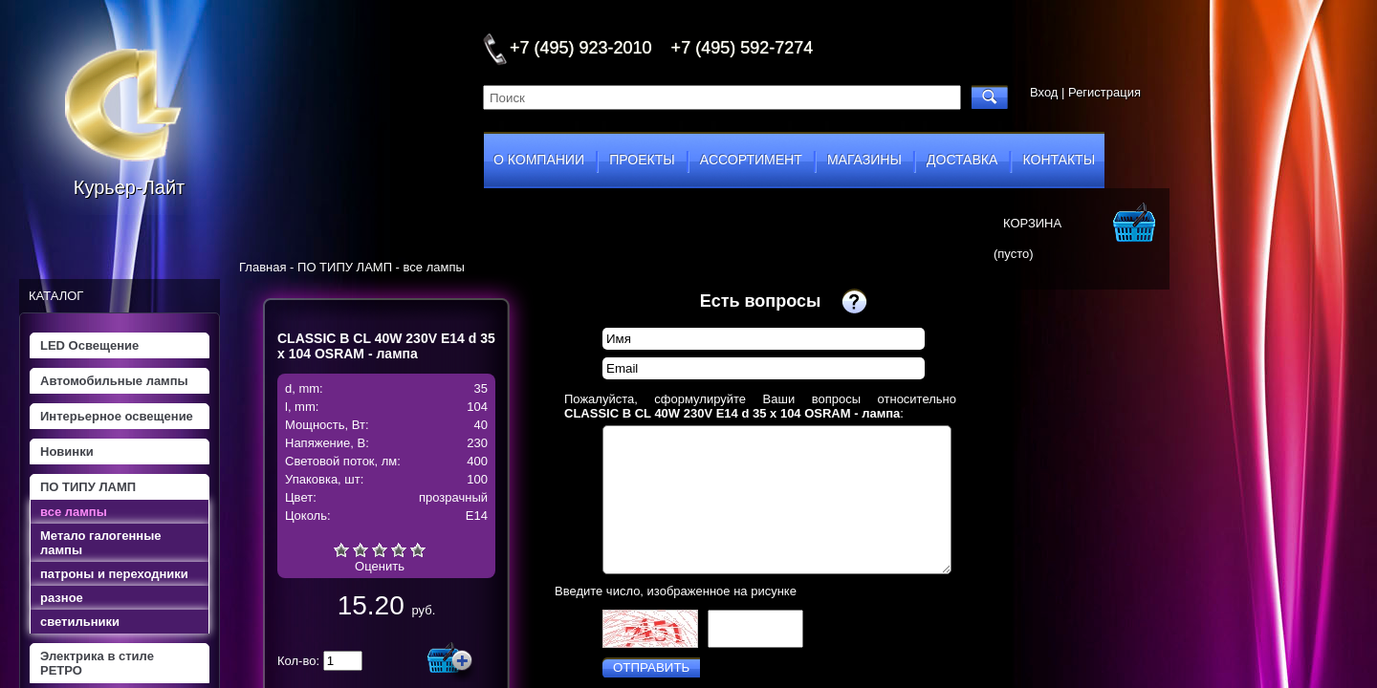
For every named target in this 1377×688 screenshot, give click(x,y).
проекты (641, 159)
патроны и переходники (114, 574)
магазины (864, 159)
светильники (80, 621)
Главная (262, 267)
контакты (1059, 159)
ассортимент (751, 159)
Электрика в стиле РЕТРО (97, 663)
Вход (1044, 92)
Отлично (417, 549)
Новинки (67, 451)
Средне (379, 549)
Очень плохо (341, 549)
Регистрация (1104, 92)
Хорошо (398, 549)
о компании (538, 159)
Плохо (360, 549)
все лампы (73, 512)
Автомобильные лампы (114, 381)
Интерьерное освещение (116, 416)
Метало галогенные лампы (100, 542)
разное (61, 598)
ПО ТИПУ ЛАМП (88, 487)
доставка (962, 159)
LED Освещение (89, 345)
